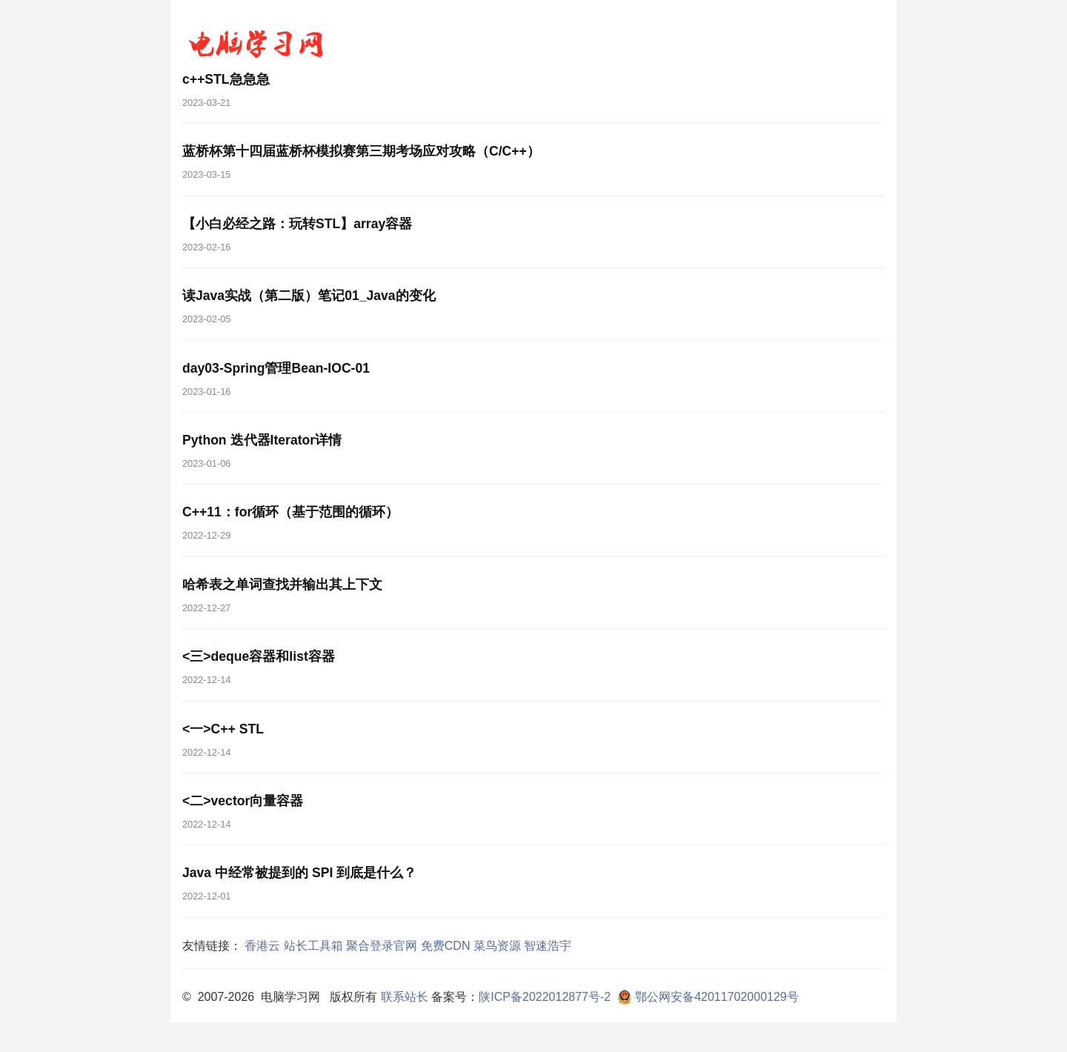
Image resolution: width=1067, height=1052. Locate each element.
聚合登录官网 (381, 945)
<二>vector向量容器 (242, 800)
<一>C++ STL (223, 729)
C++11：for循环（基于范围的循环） (290, 512)
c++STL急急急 (226, 79)
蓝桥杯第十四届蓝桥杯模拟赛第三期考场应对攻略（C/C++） (361, 151)
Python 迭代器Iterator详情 (262, 440)
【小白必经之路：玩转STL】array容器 (297, 223)
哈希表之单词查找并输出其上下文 (282, 584)
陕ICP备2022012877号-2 (545, 997)
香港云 (262, 945)
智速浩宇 (547, 945)
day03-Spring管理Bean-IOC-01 (276, 368)
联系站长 (404, 997)
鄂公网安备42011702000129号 (706, 997)
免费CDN (446, 945)
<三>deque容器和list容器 (258, 656)
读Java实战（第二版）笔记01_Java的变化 (309, 295)
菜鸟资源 (497, 945)
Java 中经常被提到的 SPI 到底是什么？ (299, 872)
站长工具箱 (313, 945)
